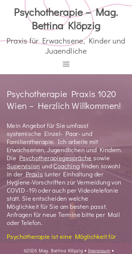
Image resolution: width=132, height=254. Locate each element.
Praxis (34, 174)
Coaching (66, 166)
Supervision (23, 166)
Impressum (99, 251)
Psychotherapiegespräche (55, 157)
